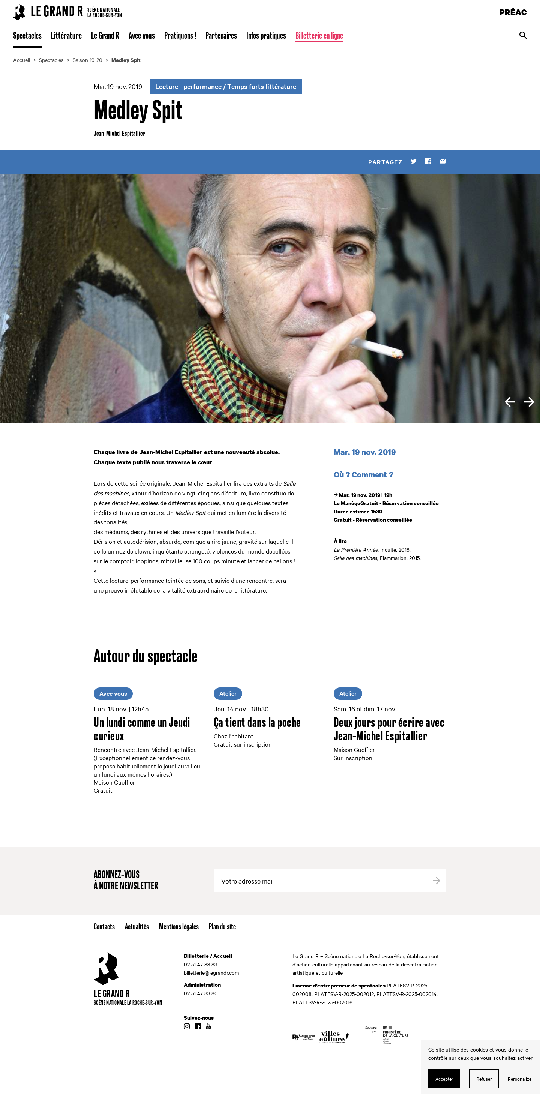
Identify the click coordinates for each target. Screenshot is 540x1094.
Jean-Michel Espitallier (170, 452)
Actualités (137, 927)
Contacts (104, 927)
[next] (529, 402)
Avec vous (142, 36)
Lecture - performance (188, 86)
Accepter (444, 1078)
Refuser (484, 1078)
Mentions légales (179, 927)
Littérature (66, 36)
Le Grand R (105, 36)
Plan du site (222, 927)
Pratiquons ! (180, 36)
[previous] (510, 402)
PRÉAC (513, 11)
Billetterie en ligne (319, 36)
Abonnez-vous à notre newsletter (126, 880)
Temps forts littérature (261, 86)
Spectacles (27, 36)
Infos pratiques (266, 36)
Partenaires (221, 36)
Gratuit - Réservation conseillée (373, 519)
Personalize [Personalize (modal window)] (519, 1078)
